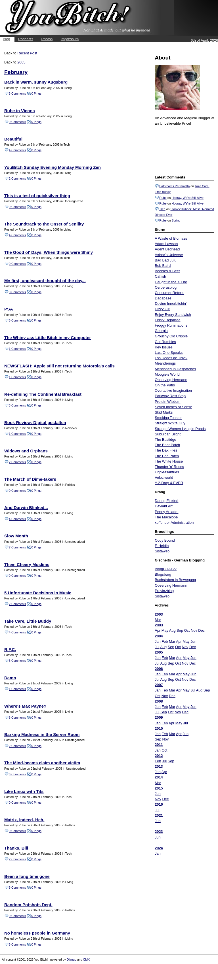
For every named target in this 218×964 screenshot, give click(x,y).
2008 (159, 701)
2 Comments (17, 178)
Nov (194, 630)
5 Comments (17, 320)
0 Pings (36, 93)
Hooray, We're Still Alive (187, 197)
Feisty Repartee (167, 320)
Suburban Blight (168, 434)
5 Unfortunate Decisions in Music (37, 592)
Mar (158, 620)
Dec (201, 630)
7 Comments (17, 547)
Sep (180, 630)
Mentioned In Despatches (175, 369)
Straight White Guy (170, 423)
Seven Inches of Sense (173, 407)
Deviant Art (164, 506)
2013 (159, 766)
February (16, 72)
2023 (159, 831)
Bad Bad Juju (165, 260)
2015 (159, 788)
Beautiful (13, 139)
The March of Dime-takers (30, 479)
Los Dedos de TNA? (171, 358)
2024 (159, 848)
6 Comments (17, 774)
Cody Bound (165, 540)
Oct (187, 630)
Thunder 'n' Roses (169, 467)
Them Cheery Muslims (26, 564)
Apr (157, 630)
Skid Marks (164, 412)
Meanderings (165, 363)
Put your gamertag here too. (184, 149)
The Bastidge (165, 439)
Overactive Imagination (173, 390)
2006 (159, 669)
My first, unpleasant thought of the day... (45, 280)
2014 (159, 777)
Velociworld (164, 477)
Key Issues (164, 347)
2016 (159, 804)
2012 (159, 756)
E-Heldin (162, 546)
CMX (86, 959)
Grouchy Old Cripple (171, 336)
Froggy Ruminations (171, 325)
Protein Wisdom (167, 401)
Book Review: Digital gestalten (35, 422)
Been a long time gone (27, 876)
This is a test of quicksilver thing (37, 195)
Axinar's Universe (169, 255)
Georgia (161, 331)
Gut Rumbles (165, 342)
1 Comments (17, 348)
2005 (159, 652)
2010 (159, 728)
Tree (162, 209)
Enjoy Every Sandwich (173, 314)
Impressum (70, 39)
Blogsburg (163, 574)
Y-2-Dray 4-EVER (169, 483)
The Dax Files (166, 450)
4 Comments (17, 150)
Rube (162, 197)
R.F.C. (10, 649)
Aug (172, 630)
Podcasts (25, 39)
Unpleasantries (167, 472)
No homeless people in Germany (37, 933)
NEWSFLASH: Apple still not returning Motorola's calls (59, 365)
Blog (6, 39)
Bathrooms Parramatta (174, 186)
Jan (158, 641)
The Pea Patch (167, 456)
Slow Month (16, 535)
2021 (159, 815)
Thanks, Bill (16, 848)
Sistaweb (162, 551)
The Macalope (166, 517)
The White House (169, 461)
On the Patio (165, 385)
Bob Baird (163, 265)
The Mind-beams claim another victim (42, 762)
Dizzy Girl (162, 309)
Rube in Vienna (19, 110)
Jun (193, 641)
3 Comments (17, 93)
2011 (159, 744)
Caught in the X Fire (171, 282)
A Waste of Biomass (171, 238)
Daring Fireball (166, 501)
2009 (159, 717)
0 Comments (17, 122)
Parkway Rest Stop (170, 396)
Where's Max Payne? (25, 706)
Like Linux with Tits (24, 791)
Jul (157, 647)
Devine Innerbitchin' (170, 303)
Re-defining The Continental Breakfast (42, 394)
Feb (165, 641)
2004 (159, 636)
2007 (159, 685)
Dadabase (163, 298)
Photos (47, 39)
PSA (8, 309)
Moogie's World (167, 374)
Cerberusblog (166, 287)
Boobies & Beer (167, 271)
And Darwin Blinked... (26, 507)
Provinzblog (164, 591)
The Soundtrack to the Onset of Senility (44, 224)
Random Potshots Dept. (28, 904)
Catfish (160, 276)
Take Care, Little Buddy (27, 621)
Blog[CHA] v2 (166, 569)
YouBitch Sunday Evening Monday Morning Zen (52, 167)
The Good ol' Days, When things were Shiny (48, 252)
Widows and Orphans (26, 450)
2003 (159, 614)
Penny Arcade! (166, 512)
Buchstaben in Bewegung (175, 580)
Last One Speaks (169, 352)
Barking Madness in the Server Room (41, 734)
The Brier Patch (167, 445)
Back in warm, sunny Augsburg (36, 82)
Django (71, 959)
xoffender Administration (174, 522)
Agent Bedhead (167, 249)
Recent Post (27, 53)
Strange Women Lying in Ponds (180, 429)
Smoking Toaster (168, 418)
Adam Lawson (166, 244)
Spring (175, 220)
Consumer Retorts (169, 293)
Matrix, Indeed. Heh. (24, 819)
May (165, 630)
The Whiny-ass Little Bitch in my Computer (47, 337)
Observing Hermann (171, 380)
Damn (10, 677)
